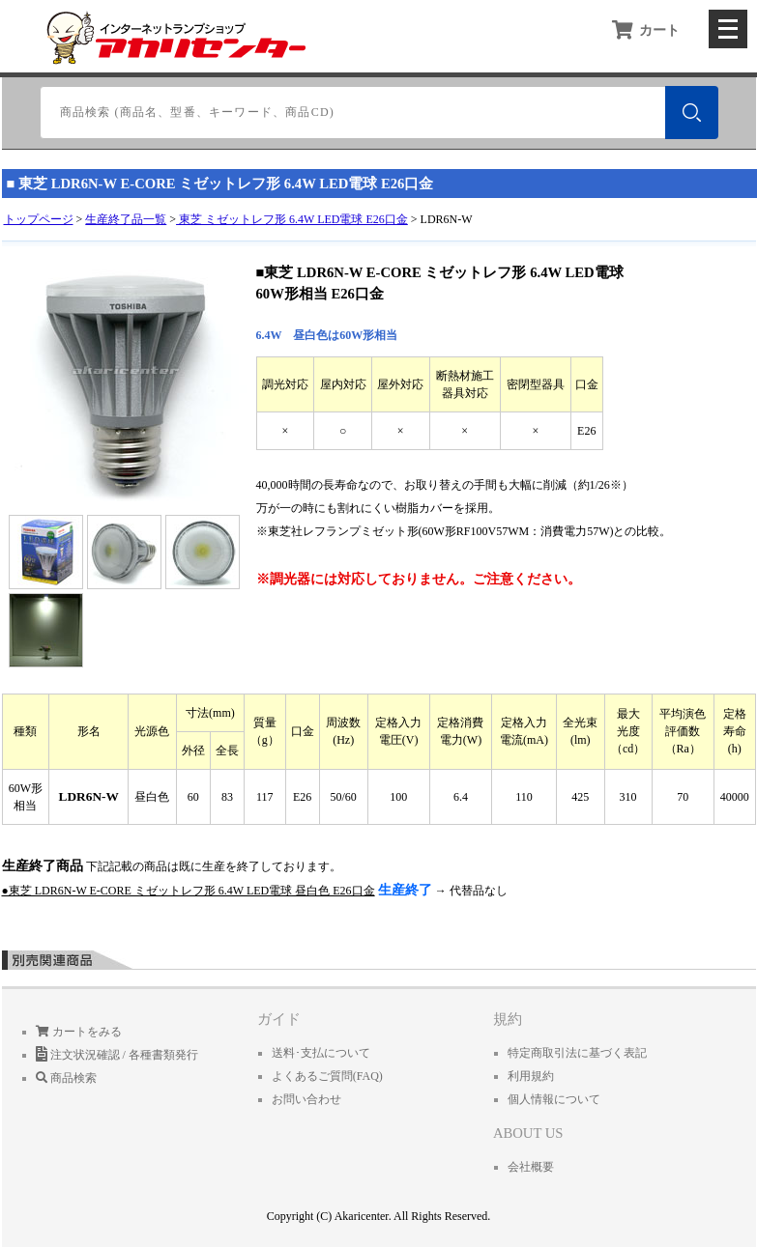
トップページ (38, 219)
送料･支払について (321, 1053)
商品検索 (66, 1078)
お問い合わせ (306, 1099)
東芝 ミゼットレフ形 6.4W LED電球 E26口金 (292, 219)
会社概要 (531, 1167)
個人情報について (554, 1099)
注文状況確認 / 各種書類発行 (117, 1055)
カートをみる (79, 1031)
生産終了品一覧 (125, 219)
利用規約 (531, 1076)
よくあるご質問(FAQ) (327, 1076)
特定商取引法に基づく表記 (577, 1053)
